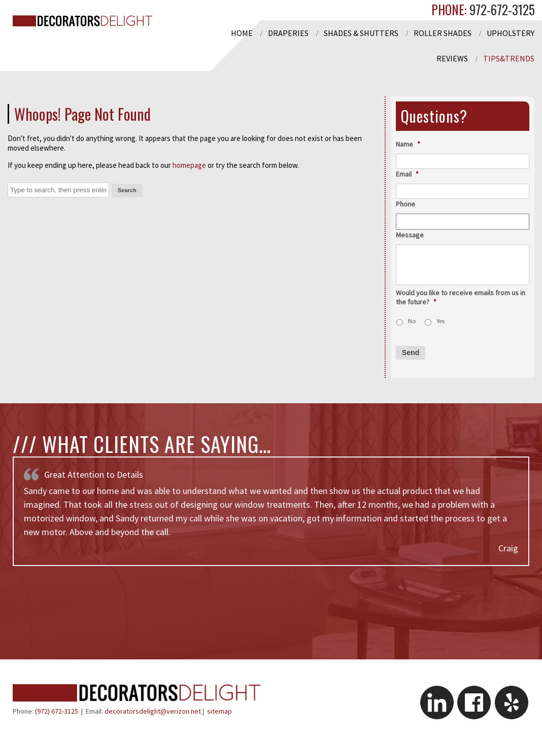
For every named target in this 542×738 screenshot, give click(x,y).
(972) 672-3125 (56, 711)
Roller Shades (442, 33)
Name (408, 144)
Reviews (452, 58)
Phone (405, 203)
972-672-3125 (500, 9)
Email (407, 174)
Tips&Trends (508, 58)
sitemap (219, 711)
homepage (189, 165)
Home (242, 33)
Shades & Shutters (361, 33)
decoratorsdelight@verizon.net (153, 711)
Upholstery (510, 33)
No (412, 321)
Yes (440, 321)
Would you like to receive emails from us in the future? (460, 297)
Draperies (288, 33)
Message (410, 234)
